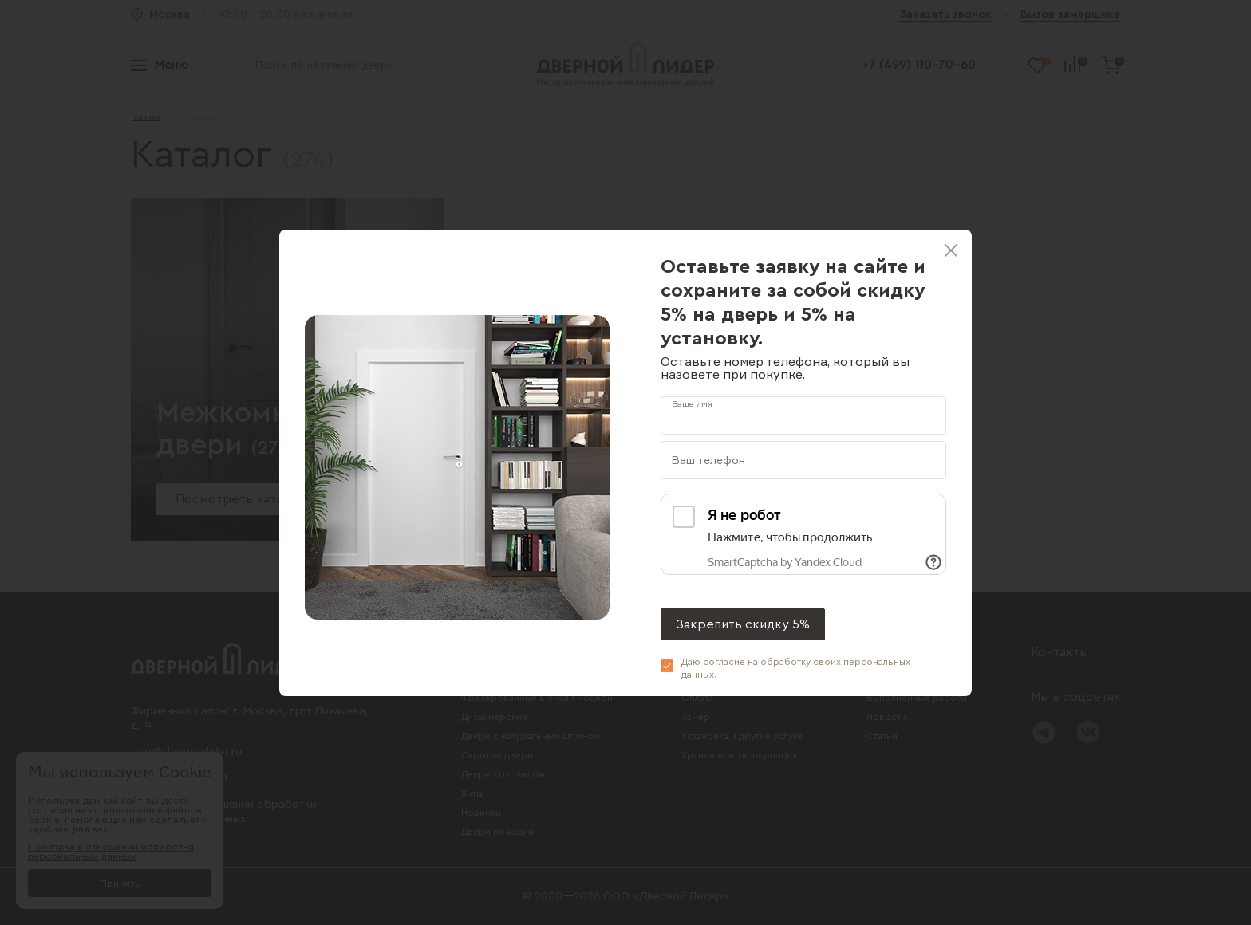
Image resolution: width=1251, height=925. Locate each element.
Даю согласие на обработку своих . (795, 668)
